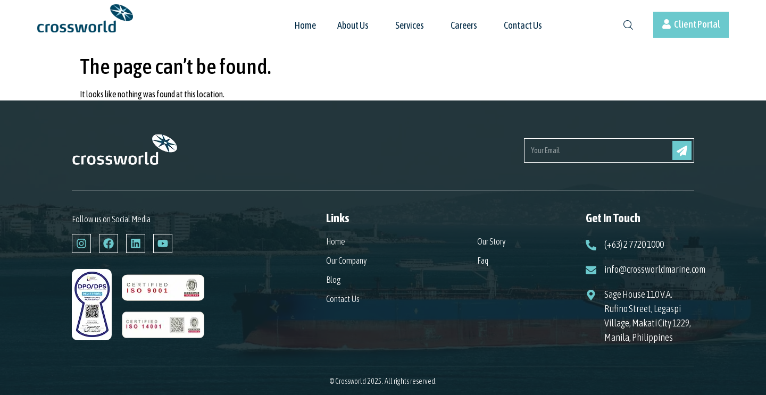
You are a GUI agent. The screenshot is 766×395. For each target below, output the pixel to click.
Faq (482, 260)
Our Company (346, 260)
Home (305, 26)
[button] (355, 31)
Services (409, 26)
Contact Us (523, 26)
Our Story (491, 241)
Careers (464, 26)
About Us (353, 26)
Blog (333, 279)
